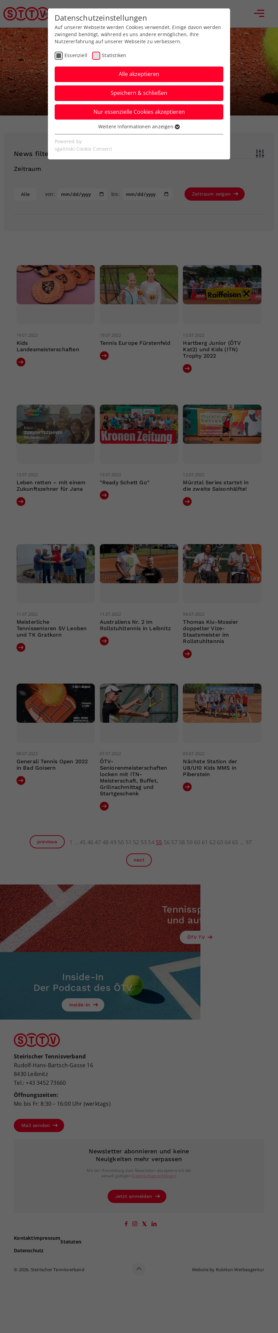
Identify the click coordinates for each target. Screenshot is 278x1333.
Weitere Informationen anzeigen (139, 126)
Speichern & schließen (139, 93)
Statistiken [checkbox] (114, 55)
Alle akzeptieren (139, 74)
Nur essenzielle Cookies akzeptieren (139, 112)
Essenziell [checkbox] (75, 55)
